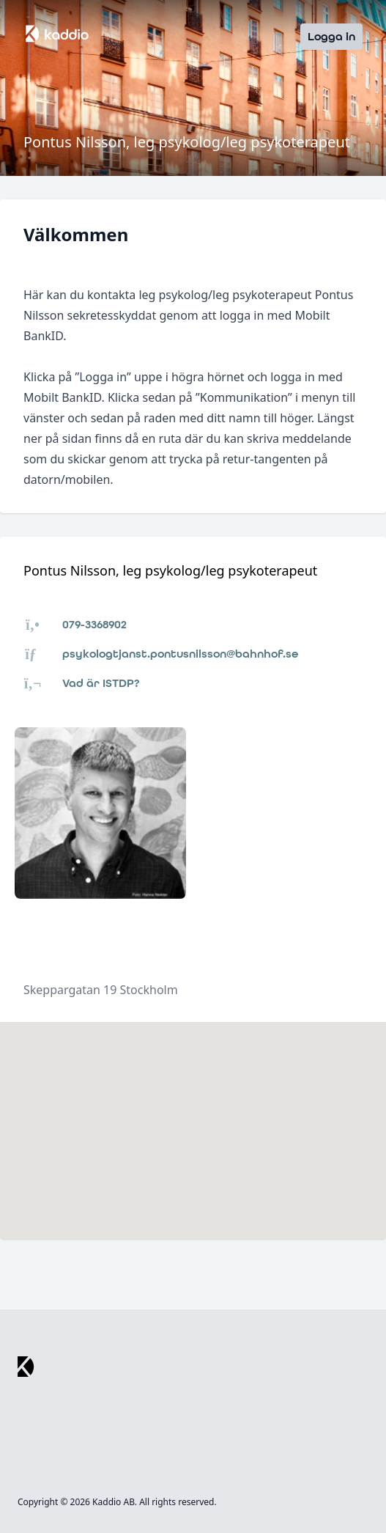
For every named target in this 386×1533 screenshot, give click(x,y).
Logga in (331, 36)
